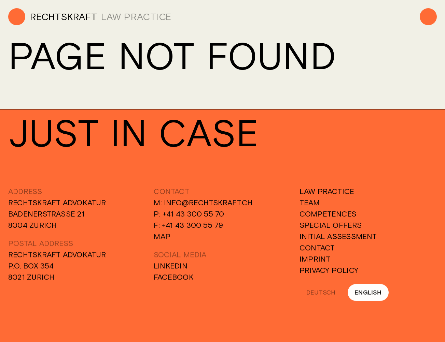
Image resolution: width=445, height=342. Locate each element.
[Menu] (428, 16)
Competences (328, 213)
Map (162, 236)
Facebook (174, 277)
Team (310, 202)
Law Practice (327, 191)
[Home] (52, 16)
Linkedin (170, 266)
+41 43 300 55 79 (192, 225)
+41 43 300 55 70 (193, 213)
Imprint (315, 259)
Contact (317, 248)
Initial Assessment (338, 236)
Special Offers (331, 225)
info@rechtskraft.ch (208, 202)
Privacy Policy (329, 271)
